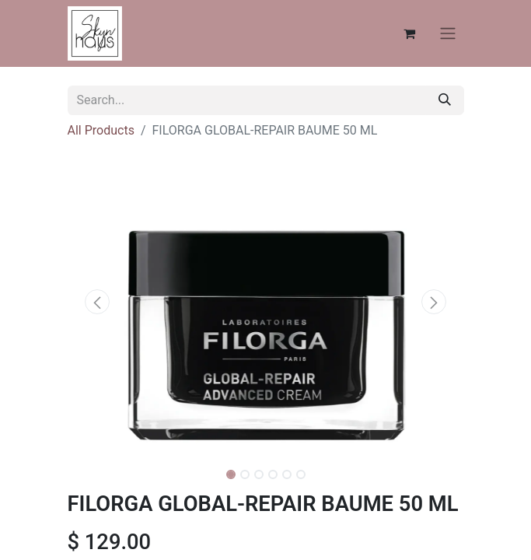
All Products (101, 130)
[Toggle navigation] (447, 34)
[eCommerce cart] (409, 33)
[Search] (444, 100)
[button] (98, 301)
